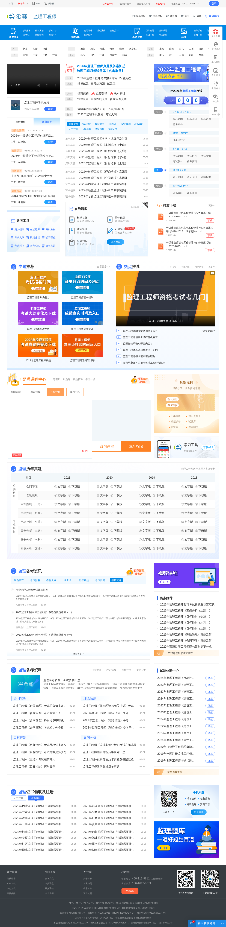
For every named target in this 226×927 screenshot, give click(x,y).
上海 (161, 48)
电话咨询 (216, 85)
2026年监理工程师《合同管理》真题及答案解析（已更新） (105, 177)
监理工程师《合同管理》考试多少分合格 (38, 727)
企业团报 (216, 72)
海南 (121, 48)
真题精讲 (78, 379)
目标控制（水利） (32, 512)
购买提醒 (11, 893)
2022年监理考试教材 (90, 114)
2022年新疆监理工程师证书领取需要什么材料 (105, 190)
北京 (25, 48)
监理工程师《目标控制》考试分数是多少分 (40, 752)
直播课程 (155, 16)
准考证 (26, 35)
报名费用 (206, 119)
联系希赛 (87, 888)
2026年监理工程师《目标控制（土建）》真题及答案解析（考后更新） (105, 163)
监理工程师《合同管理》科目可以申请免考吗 (40, 720)
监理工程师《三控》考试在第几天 (34, 759)
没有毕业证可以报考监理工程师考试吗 (144, 362)
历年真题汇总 (116, 108)
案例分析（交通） (32, 548)
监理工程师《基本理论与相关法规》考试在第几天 (109, 705)
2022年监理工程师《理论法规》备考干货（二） (109, 720)
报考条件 (178, 124)
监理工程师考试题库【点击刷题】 (101, 71)
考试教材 (50, 229)
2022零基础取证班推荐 (180, 653)
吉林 (124, 55)
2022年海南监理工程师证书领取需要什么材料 (40, 818)
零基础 (57, 379)
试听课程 (50, 237)
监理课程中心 (34, 379)
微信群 (48, 3)
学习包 (171, 16)
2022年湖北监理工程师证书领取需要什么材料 (40, 849)
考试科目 (192, 155)
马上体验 (199, 812)
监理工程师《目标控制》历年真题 (34, 766)
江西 (92, 55)
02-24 (43, 605)
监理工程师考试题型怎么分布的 (140, 350)
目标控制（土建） (32, 504)
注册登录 (11, 878)
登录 (214, 3)
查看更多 (78, 654)
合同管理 (88, 30)
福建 (45, 48)
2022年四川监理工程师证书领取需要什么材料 (109, 831)
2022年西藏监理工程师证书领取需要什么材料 (105, 184)
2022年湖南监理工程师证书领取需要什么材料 (109, 849)
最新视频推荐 (174, 771)
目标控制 (114, 30)
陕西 (201, 48)
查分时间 (178, 177)
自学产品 (49, 878)
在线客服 (130, 891)
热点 (128, 266)
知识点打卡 (194, 416)
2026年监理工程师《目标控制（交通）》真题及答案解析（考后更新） (105, 151)
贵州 (25, 55)
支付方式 (11, 888)
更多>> (52, 35)
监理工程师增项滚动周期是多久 (140, 330)
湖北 (92, 48)
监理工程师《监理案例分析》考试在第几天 (109, 744)
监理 (22, 469)
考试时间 (19, 245)
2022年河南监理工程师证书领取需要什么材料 (40, 831)
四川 (191, 48)
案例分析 (88, 35)
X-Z (150, 55)
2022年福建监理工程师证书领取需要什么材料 (109, 837)
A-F (14, 49)
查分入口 (192, 177)
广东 (35, 55)
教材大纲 (39, 30)
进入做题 (115, 242)
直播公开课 (18, 130)
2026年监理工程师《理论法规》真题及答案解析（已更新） (105, 171)
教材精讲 (117, 93)
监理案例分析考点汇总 (91, 108)
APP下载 (216, 111)
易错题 (174, 427)
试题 (69, 83)
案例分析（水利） (32, 539)
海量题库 (192, 804)
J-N (71, 55)
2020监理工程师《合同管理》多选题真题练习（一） (44, 634)
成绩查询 (39, 35)
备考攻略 (35, 245)
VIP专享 (130, 228)
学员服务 (216, 59)
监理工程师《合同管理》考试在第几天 (37, 713)
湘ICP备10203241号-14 (123, 913)
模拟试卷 (176, 421)
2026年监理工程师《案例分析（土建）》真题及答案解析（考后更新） (105, 144)
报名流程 (125, 78)
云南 (181, 55)
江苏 (82, 55)
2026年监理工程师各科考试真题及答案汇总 (105, 138)
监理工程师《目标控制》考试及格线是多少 (40, 744)
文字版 (60, 486)
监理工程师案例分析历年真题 (101, 766)
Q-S (151, 49)
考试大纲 (19, 237)
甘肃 (54, 55)
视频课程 (138, 16)
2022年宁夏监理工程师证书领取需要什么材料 (40, 837)
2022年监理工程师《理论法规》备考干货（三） (109, 713)
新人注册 (172, 399)
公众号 (216, 98)
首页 (11, 3)
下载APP (208, 447)
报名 (69, 78)
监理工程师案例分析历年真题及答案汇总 (108, 759)
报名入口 (192, 119)
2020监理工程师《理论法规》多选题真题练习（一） (44, 612)
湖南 (82, 48)
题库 (184, 16)
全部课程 (198, 30)
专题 (22, 266)
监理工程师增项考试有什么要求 (140, 337)
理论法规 (101, 30)
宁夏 (102, 55)
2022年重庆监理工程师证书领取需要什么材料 (109, 843)
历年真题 (150, 30)
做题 (210, 678)
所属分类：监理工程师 (26, 605)
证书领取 (70, 184)
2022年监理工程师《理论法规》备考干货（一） (109, 727)
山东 (181, 48)
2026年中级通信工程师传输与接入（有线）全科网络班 (33, 155)
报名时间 (178, 119)
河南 (111, 48)
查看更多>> (103, 266)
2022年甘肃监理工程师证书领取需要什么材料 (105, 196)
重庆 (161, 55)
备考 (69, 114)
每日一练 (150, 35)
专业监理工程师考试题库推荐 (32, 589)
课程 (69, 93)
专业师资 (205, 798)
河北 (102, 48)
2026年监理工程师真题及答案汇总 (101, 66)
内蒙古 (113, 55)
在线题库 (35, 229)
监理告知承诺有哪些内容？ (138, 343)
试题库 (111, 83)
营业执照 (87, 893)
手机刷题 (135, 207)
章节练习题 (98, 83)
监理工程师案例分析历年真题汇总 (104, 752)
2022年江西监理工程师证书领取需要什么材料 (40, 843)
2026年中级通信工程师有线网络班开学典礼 (33, 135)
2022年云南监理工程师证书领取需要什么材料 (40, 824)
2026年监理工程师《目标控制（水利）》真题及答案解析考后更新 (105, 157)
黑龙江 (133, 48)
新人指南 (19, 229)
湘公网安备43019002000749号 (151, 913)
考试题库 (163, 35)
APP (36, 3)
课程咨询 (216, 46)
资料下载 (198, 35)
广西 (45, 55)
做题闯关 (193, 427)
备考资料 (192, 161)
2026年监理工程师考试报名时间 (97, 78)
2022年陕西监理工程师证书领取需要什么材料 (109, 812)
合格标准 (206, 177)
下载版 (74, 486)
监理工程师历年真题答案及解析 (198, 468)
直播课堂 (17, 150)
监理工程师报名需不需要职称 (139, 356)
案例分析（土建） (32, 530)
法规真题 (83, 99)
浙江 (171, 55)
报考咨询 (192, 798)
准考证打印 (179, 140)
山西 (171, 48)
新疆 (191, 55)
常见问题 (87, 883)
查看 (50, 108)
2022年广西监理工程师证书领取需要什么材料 (109, 818)
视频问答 (185, 266)
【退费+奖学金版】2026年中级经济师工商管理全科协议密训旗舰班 (33, 175)
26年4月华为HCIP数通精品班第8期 (33, 196)
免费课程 (99, 93)
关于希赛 (87, 878)
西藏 (201, 55)
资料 (197, 16)
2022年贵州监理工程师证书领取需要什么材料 (109, 824)
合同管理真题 (118, 99)
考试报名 (26, 30)
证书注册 (192, 192)
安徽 (35, 48)
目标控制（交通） (32, 521)
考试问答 (52, 30)
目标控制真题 (99, 99)
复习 (69, 109)
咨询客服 (172, 405)
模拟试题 (163, 30)
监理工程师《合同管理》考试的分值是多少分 (40, 705)
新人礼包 (216, 33)
